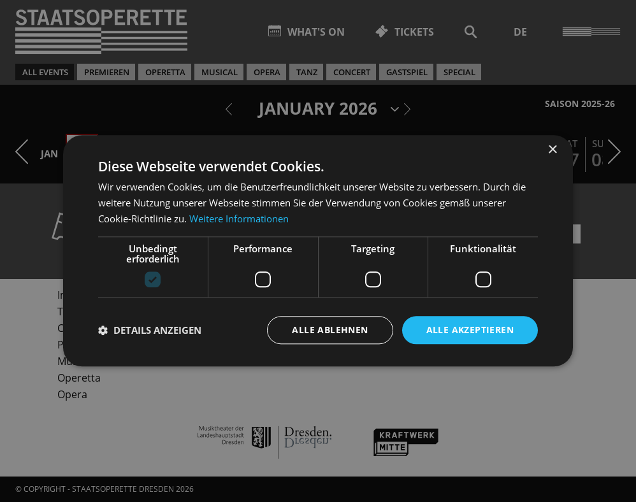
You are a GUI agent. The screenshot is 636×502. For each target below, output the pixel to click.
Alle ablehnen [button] (330, 330)
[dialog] (318, 251)
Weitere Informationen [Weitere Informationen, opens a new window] (239, 218)
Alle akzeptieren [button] (470, 330)
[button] (149, 330)
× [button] (552, 150)
